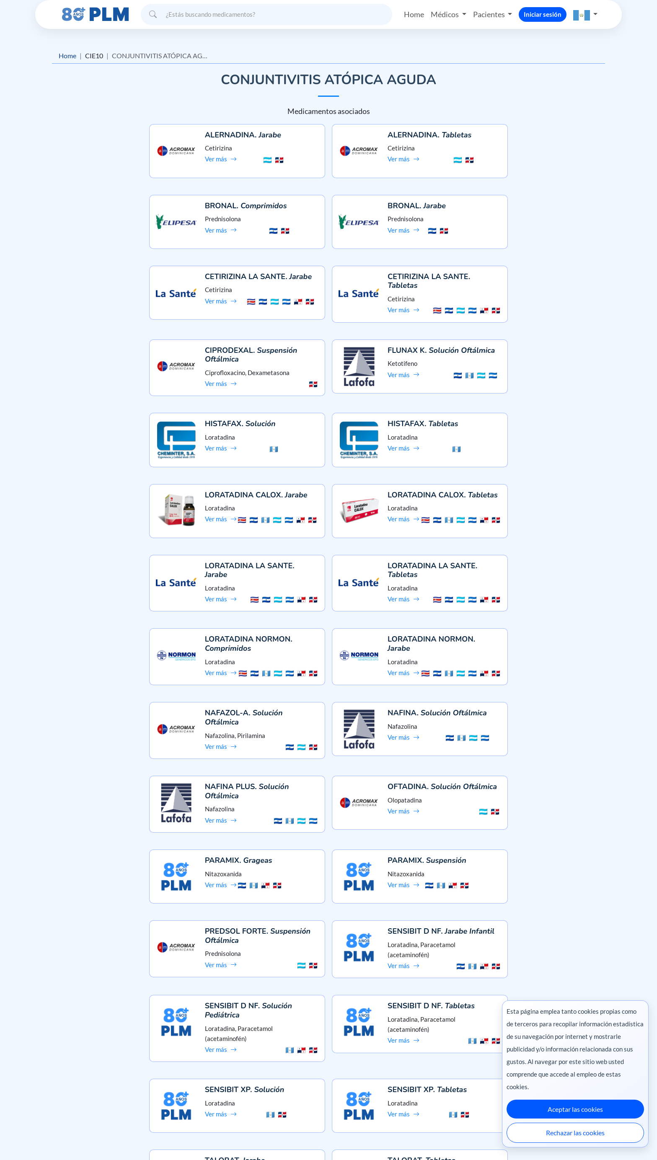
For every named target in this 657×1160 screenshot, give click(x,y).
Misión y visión (98, 1057)
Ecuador (483, 1136)
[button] (585, 14)
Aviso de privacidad (105, 1072)
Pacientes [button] (489, 14)
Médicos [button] (445, 14)
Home (414, 14)
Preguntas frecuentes (329, 1057)
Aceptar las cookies (575, 1109)
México (424, 1136)
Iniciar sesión (542, 14)
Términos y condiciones (110, 1087)
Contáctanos (328, 1072)
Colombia (453, 1136)
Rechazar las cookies (575, 1133)
